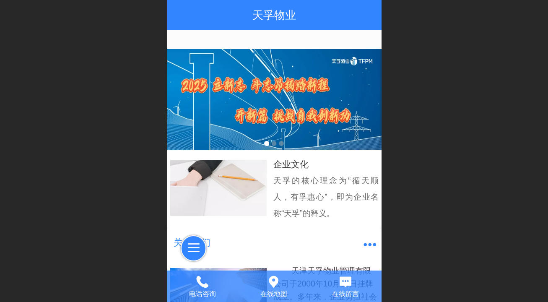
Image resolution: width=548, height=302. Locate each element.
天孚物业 (274, 15)
